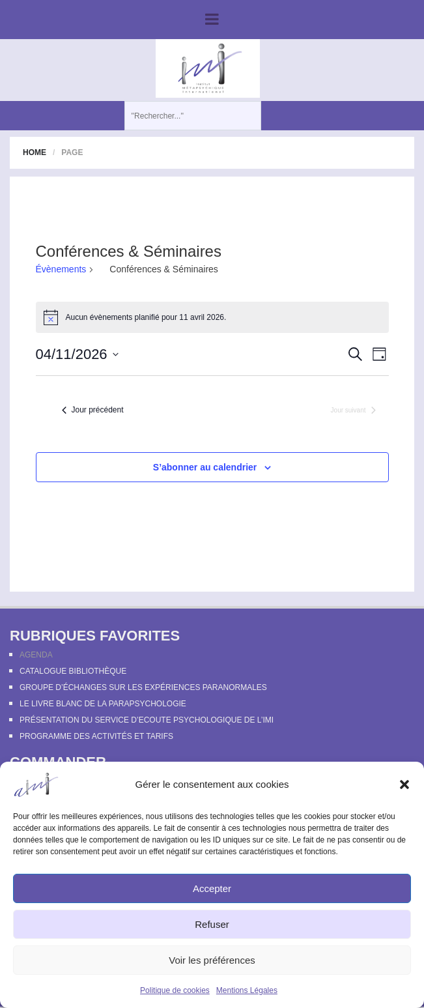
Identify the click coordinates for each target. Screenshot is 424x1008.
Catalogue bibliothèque (73, 671)
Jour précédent (93, 409)
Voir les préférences (212, 960)
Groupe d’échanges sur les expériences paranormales (143, 687)
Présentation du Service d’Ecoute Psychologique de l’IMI (147, 720)
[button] (404, 784)
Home (34, 152)
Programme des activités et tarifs (96, 736)
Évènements (61, 269)
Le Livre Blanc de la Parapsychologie (103, 703)
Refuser (212, 924)
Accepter (212, 888)
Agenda (36, 654)
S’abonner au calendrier (205, 467)
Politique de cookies (175, 990)
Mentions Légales (246, 990)
